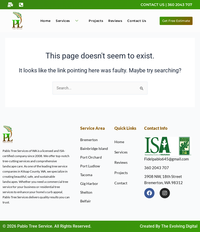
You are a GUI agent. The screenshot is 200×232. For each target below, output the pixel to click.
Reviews (115, 21)
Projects (96, 21)
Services (69, 20)
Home (45, 21)
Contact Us (136, 21)
